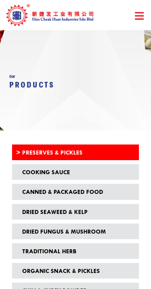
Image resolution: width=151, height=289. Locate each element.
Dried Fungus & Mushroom (64, 231)
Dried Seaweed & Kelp (55, 212)
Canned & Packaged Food (62, 191)
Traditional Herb (49, 251)
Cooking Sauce (46, 172)
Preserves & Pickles (52, 152)
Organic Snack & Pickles (61, 271)
